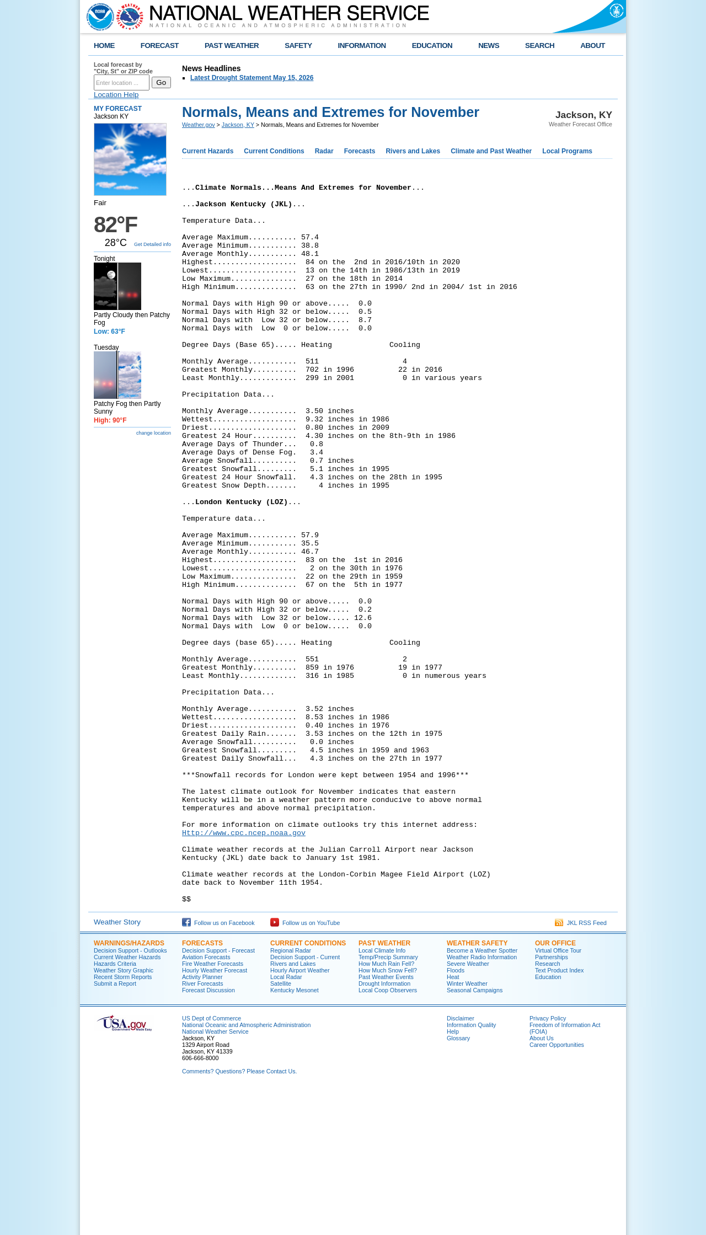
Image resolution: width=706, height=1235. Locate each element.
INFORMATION (362, 45)
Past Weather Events (386, 1121)
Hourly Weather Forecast (214, 1114)
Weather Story (117, 1066)
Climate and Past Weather (491, 151)
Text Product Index (559, 1114)
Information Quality (471, 1169)
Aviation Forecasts (206, 1101)
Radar (324, 151)
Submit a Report (115, 1127)
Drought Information (384, 1127)
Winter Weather (467, 1127)
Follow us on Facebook (218, 1066)
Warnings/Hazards (129, 1087)
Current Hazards (207, 151)
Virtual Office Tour (558, 1094)
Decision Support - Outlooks (130, 1094)
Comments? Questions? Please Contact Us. (239, 1215)
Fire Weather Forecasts (212, 1107)
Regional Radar (290, 1094)
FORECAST (160, 45)
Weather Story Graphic (123, 1114)
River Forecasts (202, 1127)
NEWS (488, 45)
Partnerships (551, 1101)
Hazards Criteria (115, 1107)
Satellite (280, 1127)
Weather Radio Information (482, 1101)
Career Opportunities (557, 1188)
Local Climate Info (382, 1094)
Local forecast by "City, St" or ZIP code (123, 67)
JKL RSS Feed (581, 1066)
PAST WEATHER (232, 45)
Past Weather (384, 1087)
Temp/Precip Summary (388, 1101)
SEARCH (539, 45)
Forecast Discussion (208, 1134)
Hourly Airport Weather (300, 1114)
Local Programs (567, 151)
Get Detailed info (152, 244)
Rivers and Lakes (413, 151)
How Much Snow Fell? (388, 1114)
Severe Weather (468, 1107)
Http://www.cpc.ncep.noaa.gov (244, 963)
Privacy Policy (548, 1162)
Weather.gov (198, 124)
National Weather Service (215, 1175)
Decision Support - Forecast (218, 1094)
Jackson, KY (238, 124)
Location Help (116, 94)
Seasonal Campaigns (474, 1134)
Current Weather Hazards (127, 1101)
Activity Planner (202, 1121)
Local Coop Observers (388, 1134)
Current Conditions (274, 151)
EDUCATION (432, 45)
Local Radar (286, 1121)
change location (153, 433)
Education (548, 1121)
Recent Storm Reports (123, 1121)
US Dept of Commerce (211, 1162)
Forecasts (360, 151)
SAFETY (298, 45)
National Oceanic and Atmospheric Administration (246, 1169)
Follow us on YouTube (305, 1066)
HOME (104, 45)
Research (547, 1107)
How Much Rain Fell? (386, 1107)
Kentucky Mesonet (294, 1134)
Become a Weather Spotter (482, 1094)
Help (453, 1175)
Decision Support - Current (305, 1101)
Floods (455, 1114)
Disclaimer (460, 1162)
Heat (453, 1121)
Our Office (555, 1087)
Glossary (458, 1182)
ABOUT (592, 45)
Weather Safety (477, 1087)
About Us (542, 1182)
